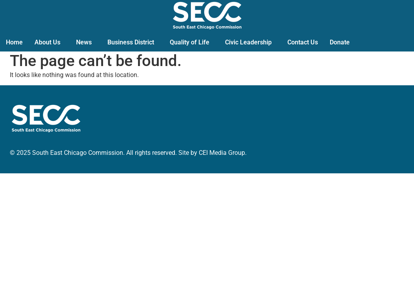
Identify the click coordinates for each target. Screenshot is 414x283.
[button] (49, 42)
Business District (130, 42)
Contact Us (302, 42)
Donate (340, 42)
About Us (47, 42)
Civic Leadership (248, 42)
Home (14, 42)
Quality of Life (189, 42)
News (84, 42)
